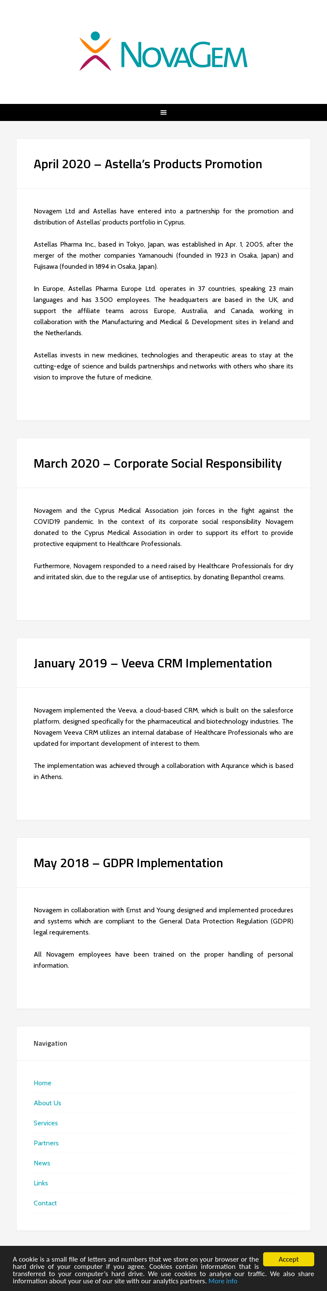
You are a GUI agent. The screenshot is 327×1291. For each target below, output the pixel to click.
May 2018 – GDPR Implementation (128, 862)
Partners (46, 1143)
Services (46, 1123)
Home (43, 1083)
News (42, 1163)
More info (223, 1281)
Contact (45, 1203)
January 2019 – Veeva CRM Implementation (153, 663)
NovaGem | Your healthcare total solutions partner (163, 51)
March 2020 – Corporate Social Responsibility (158, 463)
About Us (47, 1103)
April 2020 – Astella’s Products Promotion (148, 163)
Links (41, 1183)
